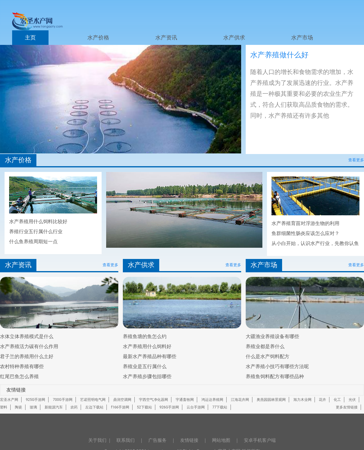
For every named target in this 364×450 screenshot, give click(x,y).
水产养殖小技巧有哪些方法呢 (277, 366)
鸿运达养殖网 (212, 400)
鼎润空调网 (122, 400)
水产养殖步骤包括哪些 (147, 376)
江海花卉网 (240, 400)
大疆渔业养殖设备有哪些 (272, 336)
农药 (74, 407)
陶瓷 (18, 407)
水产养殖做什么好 (279, 55)
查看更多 (356, 160)
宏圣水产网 (9, 400)
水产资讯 (166, 38)
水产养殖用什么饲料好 (147, 346)
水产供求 (234, 38)
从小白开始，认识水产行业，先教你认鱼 (315, 243)
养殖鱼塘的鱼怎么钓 (145, 336)
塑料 (3, 407)
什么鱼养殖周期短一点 (33, 241)
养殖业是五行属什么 (145, 366)
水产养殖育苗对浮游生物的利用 (305, 223)
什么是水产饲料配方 (267, 356)
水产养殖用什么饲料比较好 (38, 221)
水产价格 (98, 38)
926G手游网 (169, 407)
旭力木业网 (302, 400)
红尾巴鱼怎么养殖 (19, 376)
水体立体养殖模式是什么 (26, 336)
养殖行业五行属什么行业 (35, 231)
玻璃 (33, 407)
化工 (337, 400)
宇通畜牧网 (185, 400)
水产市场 (302, 38)
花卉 (322, 400)
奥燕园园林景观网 (271, 400)
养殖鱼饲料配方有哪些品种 (275, 376)
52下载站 (144, 407)
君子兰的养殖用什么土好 (26, 356)
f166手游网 (120, 407)
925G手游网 (35, 400)
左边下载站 (94, 407)
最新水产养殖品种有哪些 (149, 356)
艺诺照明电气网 (93, 400)
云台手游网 (196, 407)
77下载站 (220, 407)
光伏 (352, 400)
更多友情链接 (347, 407)
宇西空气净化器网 (153, 400)
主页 (30, 38)
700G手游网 (62, 400)
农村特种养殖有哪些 (22, 366)
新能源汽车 (54, 407)
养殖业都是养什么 (265, 346)
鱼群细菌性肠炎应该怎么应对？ (305, 233)
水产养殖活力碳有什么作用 (29, 346)
